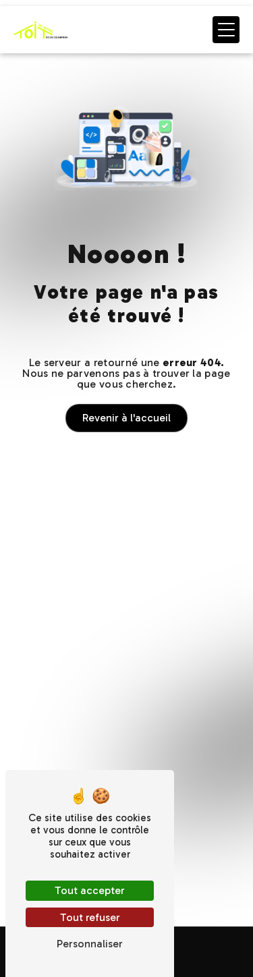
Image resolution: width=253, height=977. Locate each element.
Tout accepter (90, 890)
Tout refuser (90, 917)
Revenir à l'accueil (126, 417)
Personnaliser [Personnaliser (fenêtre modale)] (90, 943)
